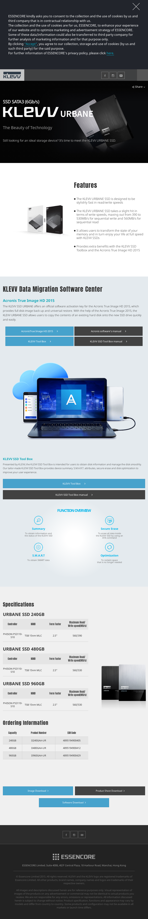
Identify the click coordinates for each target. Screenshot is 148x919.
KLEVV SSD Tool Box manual (108, 341)
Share (138, 86)
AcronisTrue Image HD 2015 (39, 331)
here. (110, 53)
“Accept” (30, 44)
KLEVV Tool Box (39, 341)
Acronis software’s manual (108, 331)
